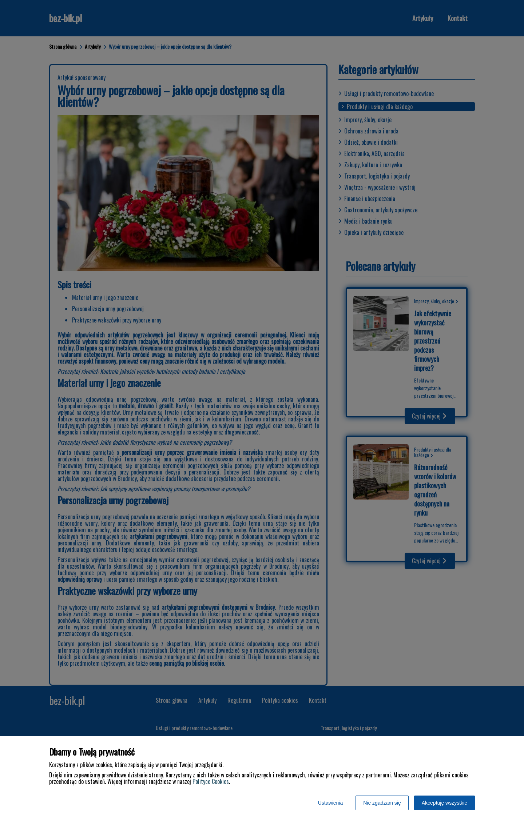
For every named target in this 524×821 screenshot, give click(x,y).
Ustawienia (330, 803)
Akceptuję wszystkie (444, 803)
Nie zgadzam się (382, 803)
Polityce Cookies (210, 781)
